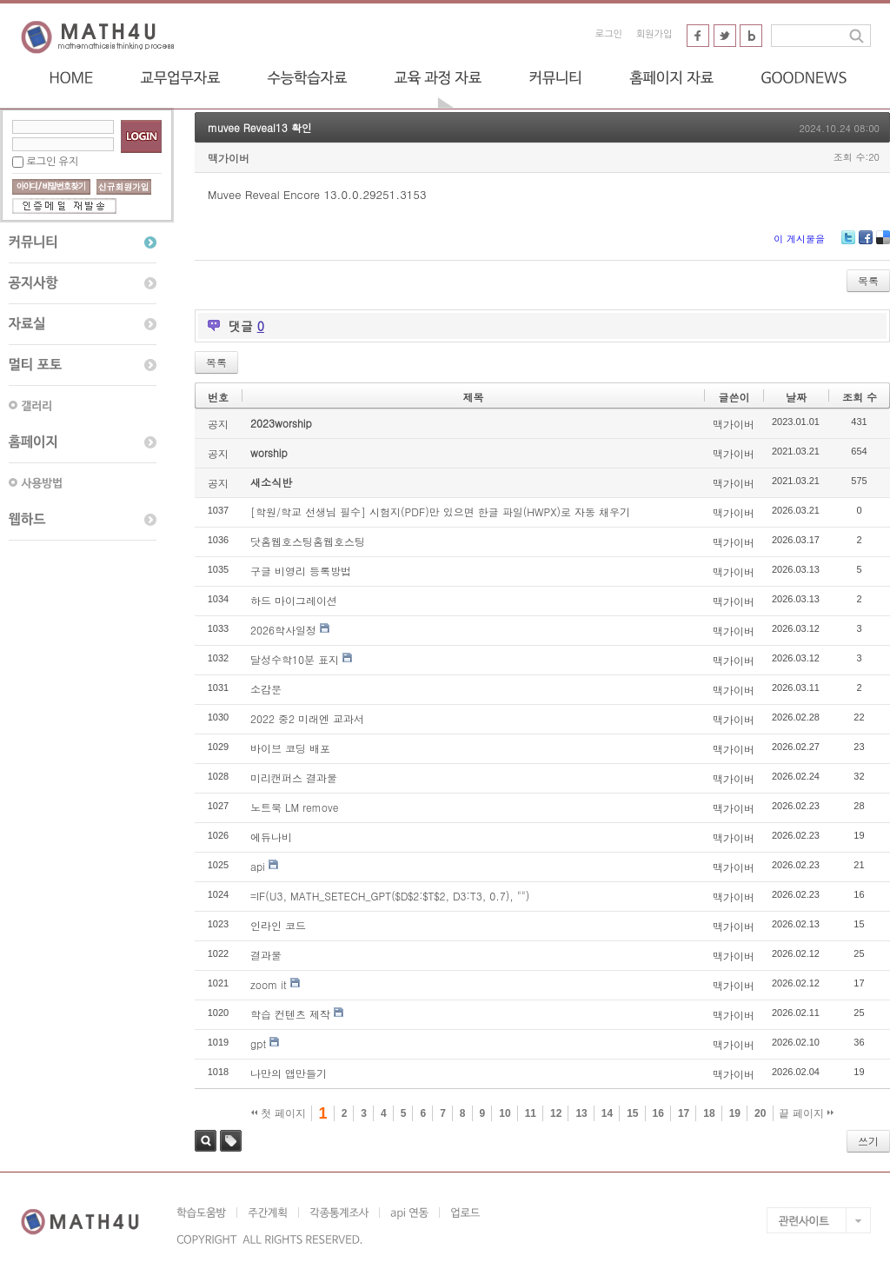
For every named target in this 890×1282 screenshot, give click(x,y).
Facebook (866, 243)
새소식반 (271, 482)
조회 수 (859, 396)
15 (632, 1113)
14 (607, 1113)
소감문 (266, 688)
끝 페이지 (806, 1113)
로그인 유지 (52, 161)
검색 (205, 1141)
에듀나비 (271, 836)
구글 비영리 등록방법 (300, 570)
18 (708, 1113)
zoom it (268, 984)
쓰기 (868, 1140)
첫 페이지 (278, 1113)
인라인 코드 (278, 925)
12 (555, 1113)
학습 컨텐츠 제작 (290, 1013)
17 (683, 1113)
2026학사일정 (283, 629)
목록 (868, 280)
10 (504, 1113)
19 (735, 1113)
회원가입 (654, 34)
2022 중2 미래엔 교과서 (307, 718)
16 (658, 1113)
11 (530, 1113)
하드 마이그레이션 (293, 600)
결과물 (266, 954)
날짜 (796, 396)
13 (581, 1113)
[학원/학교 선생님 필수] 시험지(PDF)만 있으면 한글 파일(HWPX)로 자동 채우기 (440, 511)
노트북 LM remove (294, 807)
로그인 (608, 34)
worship (269, 452)
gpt (258, 1043)
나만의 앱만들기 (288, 1073)
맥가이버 (228, 157)
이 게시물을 (799, 238)
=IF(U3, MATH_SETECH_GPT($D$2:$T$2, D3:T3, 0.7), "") (389, 895)
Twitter (848, 243)
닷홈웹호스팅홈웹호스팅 (307, 541)
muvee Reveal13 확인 (260, 127)
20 (760, 1113)
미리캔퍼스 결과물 (293, 777)
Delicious (883, 243)
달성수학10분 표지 (294, 659)
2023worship (281, 422)
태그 (231, 1141)
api (257, 866)
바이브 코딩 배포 (290, 748)
